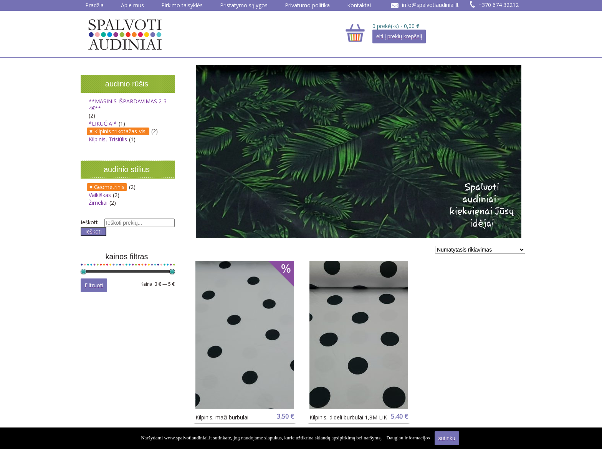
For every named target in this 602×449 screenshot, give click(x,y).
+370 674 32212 (498, 4)
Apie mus (132, 5)
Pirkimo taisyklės (182, 5)
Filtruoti (93, 285)
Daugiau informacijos (408, 438)
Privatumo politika (307, 5)
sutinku (446, 438)
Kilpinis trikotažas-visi (120, 131)
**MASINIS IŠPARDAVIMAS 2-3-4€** (129, 105)
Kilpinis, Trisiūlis (108, 139)
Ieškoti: (89, 222)
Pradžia (94, 5)
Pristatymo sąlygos (244, 5)
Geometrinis (109, 187)
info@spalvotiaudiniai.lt (430, 4)
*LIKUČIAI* (103, 123)
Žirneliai (98, 202)
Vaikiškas (100, 195)
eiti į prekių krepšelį (399, 36)
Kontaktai (359, 5)
